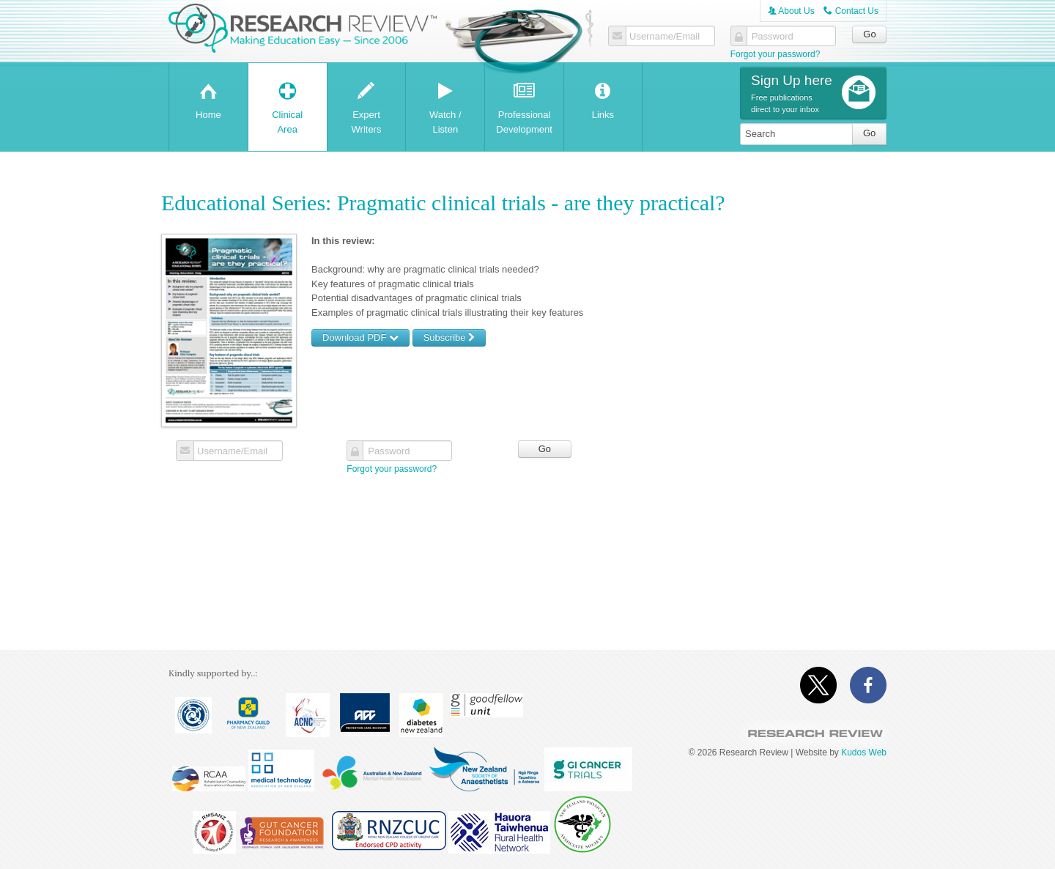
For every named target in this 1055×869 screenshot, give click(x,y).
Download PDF (360, 337)
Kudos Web (863, 752)
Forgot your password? (775, 54)
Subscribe (449, 337)
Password (772, 37)
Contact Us (850, 11)
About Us (791, 11)
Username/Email (664, 37)
